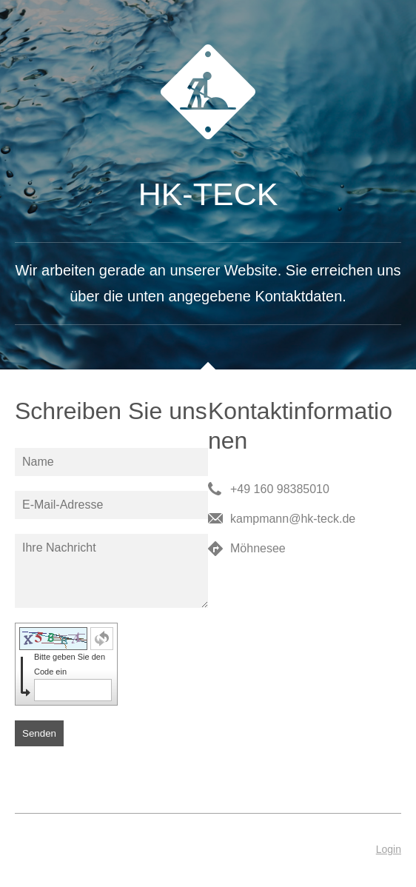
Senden (39, 733)
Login (388, 849)
